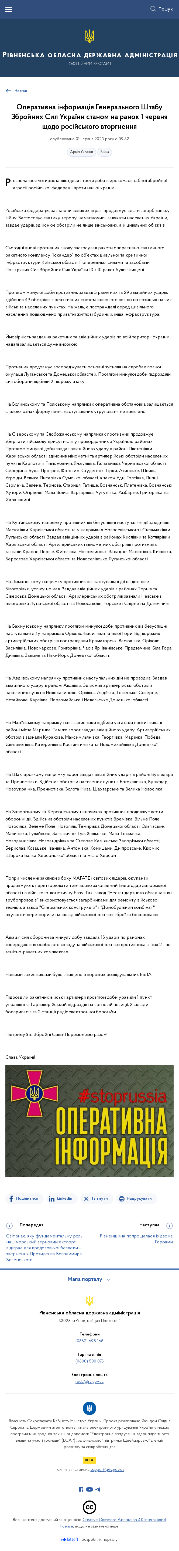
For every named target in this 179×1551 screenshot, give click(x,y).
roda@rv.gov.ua (89, 1382)
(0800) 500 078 (89, 1361)
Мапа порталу (85, 1280)
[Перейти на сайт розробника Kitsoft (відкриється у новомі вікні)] (70, 1539)
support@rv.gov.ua (107, 1470)
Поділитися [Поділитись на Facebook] (27, 1198)
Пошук (166, 9)
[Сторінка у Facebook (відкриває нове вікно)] (81, 1489)
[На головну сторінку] (89, 47)
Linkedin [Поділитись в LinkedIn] (64, 1198)
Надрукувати (139, 1198)
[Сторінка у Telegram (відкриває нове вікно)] (98, 1489)
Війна (105, 152)
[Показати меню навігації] (8, 9)
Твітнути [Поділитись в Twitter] (99, 1198)
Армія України (81, 152)
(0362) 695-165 (89, 1341)
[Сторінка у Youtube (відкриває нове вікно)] (89, 1489)
